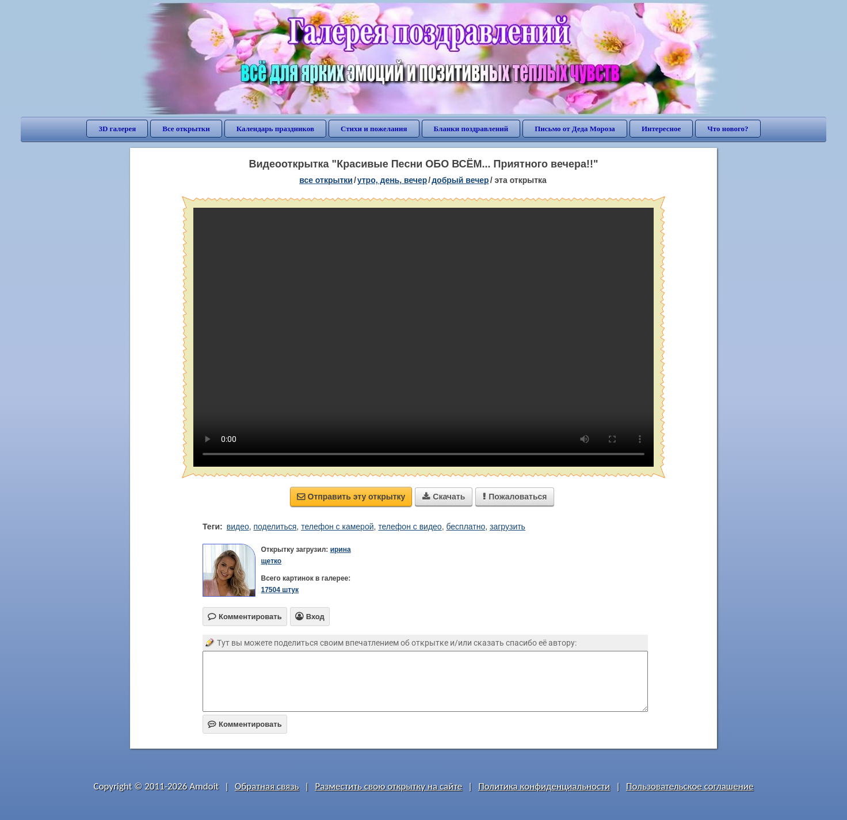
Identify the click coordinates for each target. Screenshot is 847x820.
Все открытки (186, 128)
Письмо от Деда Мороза (575, 128)
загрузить (507, 526)
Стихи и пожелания (374, 128)
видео (238, 526)
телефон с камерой (337, 526)
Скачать (443, 496)
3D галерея (117, 128)
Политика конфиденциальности (544, 786)
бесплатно (465, 526)
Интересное (661, 128)
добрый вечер (460, 180)
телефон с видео (409, 526)
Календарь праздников (275, 128)
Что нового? (727, 128)
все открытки (326, 180)
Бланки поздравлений (471, 128)
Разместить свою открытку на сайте (388, 786)
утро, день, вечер (392, 180)
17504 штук (280, 590)
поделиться (275, 526)
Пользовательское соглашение (689, 786)
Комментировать (245, 724)
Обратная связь (267, 786)
